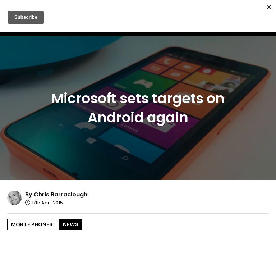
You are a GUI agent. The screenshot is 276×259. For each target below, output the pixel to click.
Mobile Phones (31, 224)
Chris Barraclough (60, 194)
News (70, 224)
